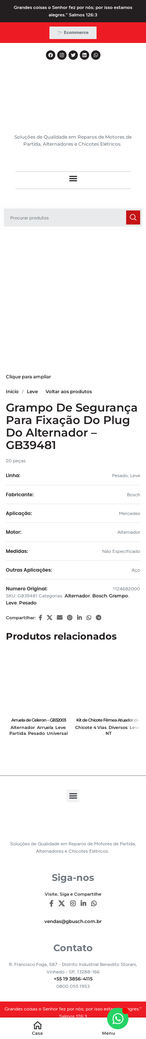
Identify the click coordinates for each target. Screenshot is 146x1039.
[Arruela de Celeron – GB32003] (38, 682)
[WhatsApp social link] (88, 618)
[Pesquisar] (73, 217)
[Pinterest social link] (70, 618)
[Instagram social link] (72, 904)
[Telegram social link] (98, 618)
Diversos (118, 727)
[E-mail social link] (60, 618)
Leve (32, 391)
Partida (17, 733)
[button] (73, 178)
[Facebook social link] (40, 618)
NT (109, 733)
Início (12, 391)
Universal (57, 733)
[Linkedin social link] (79, 618)
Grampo (118, 596)
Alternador (77, 596)
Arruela (45, 727)
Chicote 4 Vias (91, 727)
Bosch (99, 596)
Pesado (28, 603)
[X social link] (49, 618)
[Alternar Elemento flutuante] (117, 1018)
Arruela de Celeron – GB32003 (38, 720)
